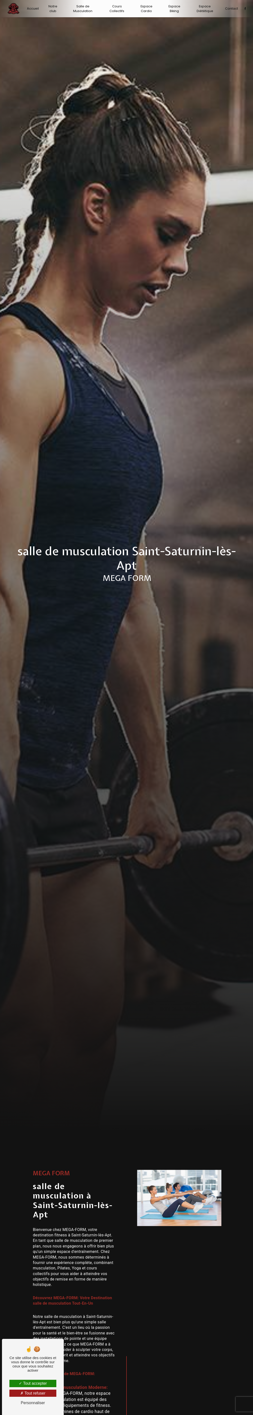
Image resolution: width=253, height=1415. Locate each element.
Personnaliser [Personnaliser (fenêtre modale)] (33, 1403)
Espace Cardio (146, 8)
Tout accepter (33, 1383)
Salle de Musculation (83, 8)
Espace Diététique (204, 8)
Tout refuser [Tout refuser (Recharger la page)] (32, 1393)
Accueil (33, 8)
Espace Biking (174, 8)
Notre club (53, 8)
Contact (231, 8)
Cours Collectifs (116, 8)
